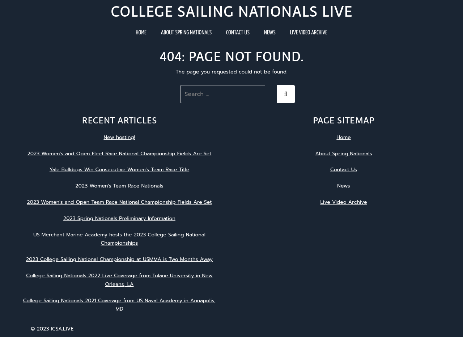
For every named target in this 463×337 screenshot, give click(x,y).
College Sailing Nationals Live (232, 12)
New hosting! (119, 137)
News (270, 33)
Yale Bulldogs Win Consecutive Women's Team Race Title (119, 169)
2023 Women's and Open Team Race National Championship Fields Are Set (119, 202)
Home (141, 33)
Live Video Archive (308, 33)
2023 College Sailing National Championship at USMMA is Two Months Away (119, 259)
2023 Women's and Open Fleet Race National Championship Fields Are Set (119, 153)
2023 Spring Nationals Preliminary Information (119, 218)
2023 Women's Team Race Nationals (119, 186)
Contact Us (238, 33)
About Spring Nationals (186, 33)
